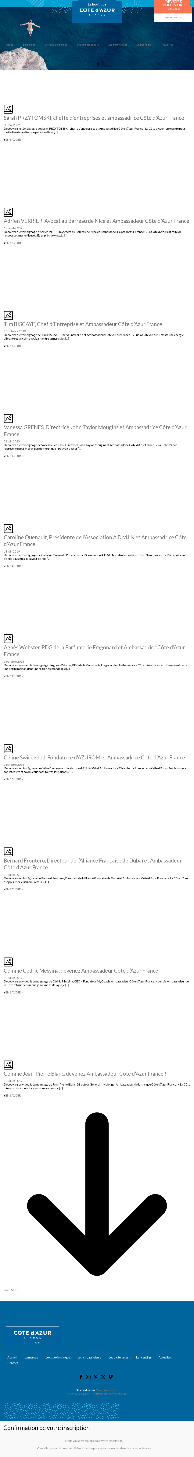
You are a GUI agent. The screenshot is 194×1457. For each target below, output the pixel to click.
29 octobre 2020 (15, 331)
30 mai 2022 (12, 125)
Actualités (167, 44)
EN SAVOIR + (13, 139)
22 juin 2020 (12, 441)
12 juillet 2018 (13, 874)
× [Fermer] (191, 2)
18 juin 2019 (12, 551)
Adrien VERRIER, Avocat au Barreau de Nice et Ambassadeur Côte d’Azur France (96, 221)
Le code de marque (56, 44)
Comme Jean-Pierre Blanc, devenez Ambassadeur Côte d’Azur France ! (85, 1073)
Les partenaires (118, 1357)
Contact (9, 54)
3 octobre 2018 (14, 661)
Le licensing (144, 44)
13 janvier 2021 (14, 228)
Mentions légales (78, 1394)
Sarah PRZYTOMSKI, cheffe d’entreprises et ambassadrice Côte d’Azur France (94, 117)
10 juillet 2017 (13, 977)
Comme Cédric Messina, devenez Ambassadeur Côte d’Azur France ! (82, 970)
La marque (29, 44)
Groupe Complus (107, 1390)
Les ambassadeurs (88, 44)
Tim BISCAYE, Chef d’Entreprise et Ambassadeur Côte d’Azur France (83, 324)
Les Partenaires (117, 44)
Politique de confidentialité (109, 1394)
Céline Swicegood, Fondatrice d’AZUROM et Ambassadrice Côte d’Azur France (94, 757)
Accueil (9, 44)
